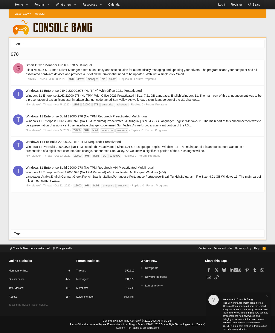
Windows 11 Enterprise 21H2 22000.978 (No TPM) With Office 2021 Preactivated (85, 91)
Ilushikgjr (128, 297)
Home (19, 4)
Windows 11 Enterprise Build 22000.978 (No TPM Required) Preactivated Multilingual (88, 117)
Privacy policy (239, 248)
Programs (151, 80)
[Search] (255, 4)
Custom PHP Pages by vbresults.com (137, 328)
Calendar (114, 4)
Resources (90, 4)
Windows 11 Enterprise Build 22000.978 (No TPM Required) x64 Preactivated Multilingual (91, 168)
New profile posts (157, 276)
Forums (39, 4)
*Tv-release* (34, 105)
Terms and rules (218, 248)
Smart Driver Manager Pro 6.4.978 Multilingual (60, 66)
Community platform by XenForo (137, 321)
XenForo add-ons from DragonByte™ (125, 324)
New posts (152, 267)
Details (195, 324)
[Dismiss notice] (267, 297)
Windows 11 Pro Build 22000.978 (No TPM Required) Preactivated (74, 143)
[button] (27, 4)
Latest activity (23, 13)
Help (254, 248)
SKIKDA (32, 80)
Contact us (198, 248)
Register (40, 13)
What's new (63, 4)
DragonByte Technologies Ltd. (175, 324)
